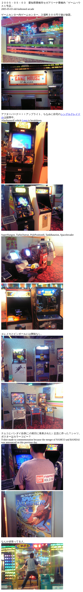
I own (25, 120)
